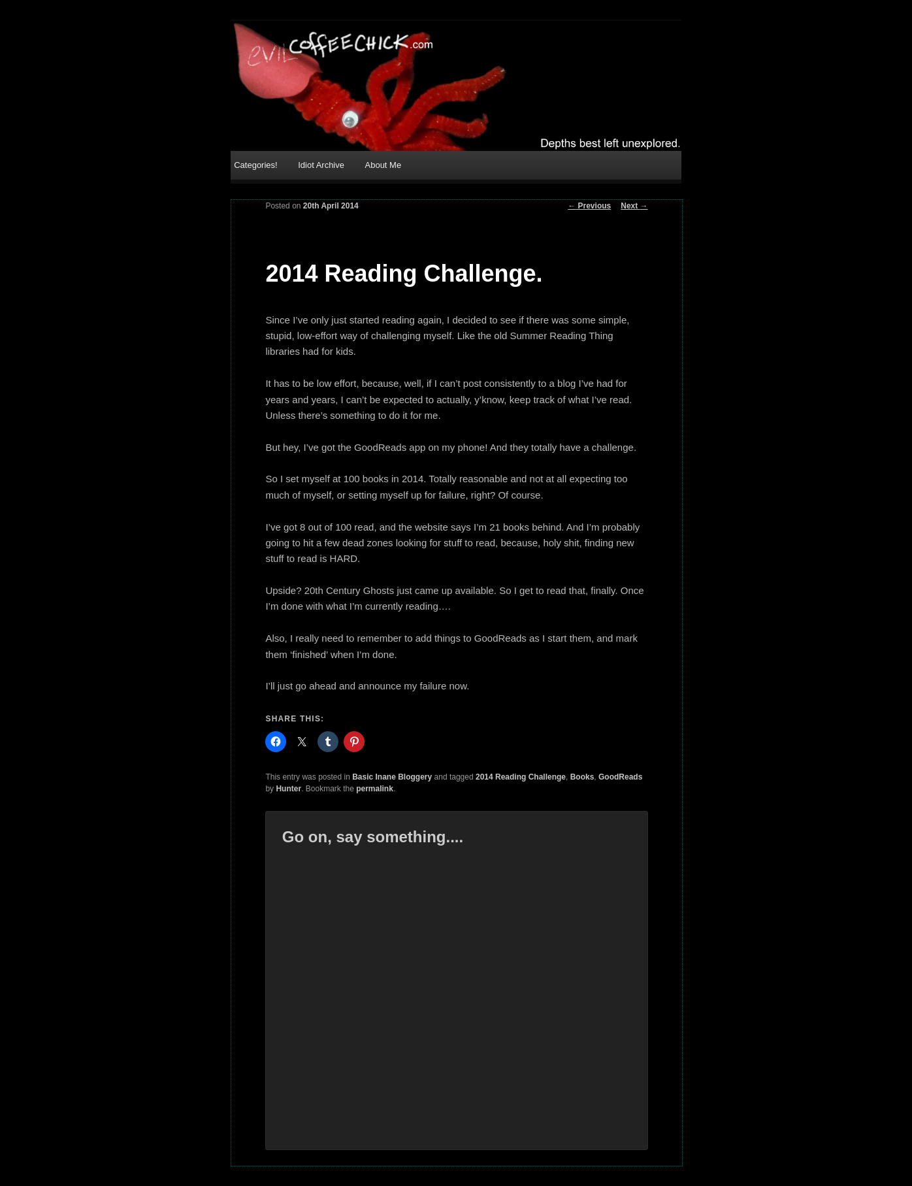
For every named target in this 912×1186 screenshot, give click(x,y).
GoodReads (620, 777)
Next (634, 205)
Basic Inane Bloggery (392, 777)
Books (582, 777)
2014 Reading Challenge (521, 777)
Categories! (255, 165)
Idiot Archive (321, 165)
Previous (589, 205)
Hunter (288, 788)
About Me (383, 165)
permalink (374, 788)
